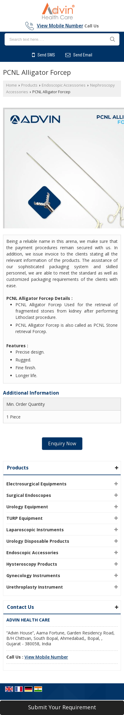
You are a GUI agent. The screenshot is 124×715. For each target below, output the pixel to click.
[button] (60, 26)
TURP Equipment (24, 518)
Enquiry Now (62, 443)
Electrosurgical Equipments (36, 484)
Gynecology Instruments (33, 575)
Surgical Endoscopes (28, 495)
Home (11, 85)
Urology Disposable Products (37, 541)
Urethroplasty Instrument (34, 587)
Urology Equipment (27, 507)
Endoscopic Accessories (64, 85)
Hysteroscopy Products (31, 564)
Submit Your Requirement (62, 707)
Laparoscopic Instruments (35, 529)
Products (29, 85)
